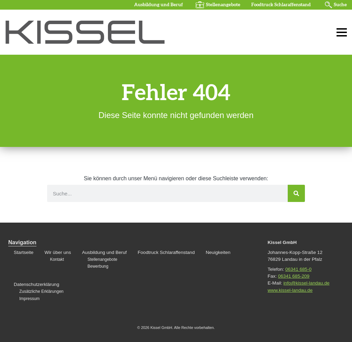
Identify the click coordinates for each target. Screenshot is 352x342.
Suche (340, 4)
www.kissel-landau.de (290, 290)
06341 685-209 (293, 276)
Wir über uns (57, 252)
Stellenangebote (223, 4)
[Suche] (296, 193)
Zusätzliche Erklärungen (41, 291)
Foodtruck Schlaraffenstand (281, 4)
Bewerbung (97, 266)
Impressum (29, 298)
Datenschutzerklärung (36, 284)
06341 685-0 (298, 269)
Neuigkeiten (218, 252)
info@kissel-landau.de (307, 283)
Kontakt (57, 259)
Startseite (23, 252)
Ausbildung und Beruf (158, 4)
